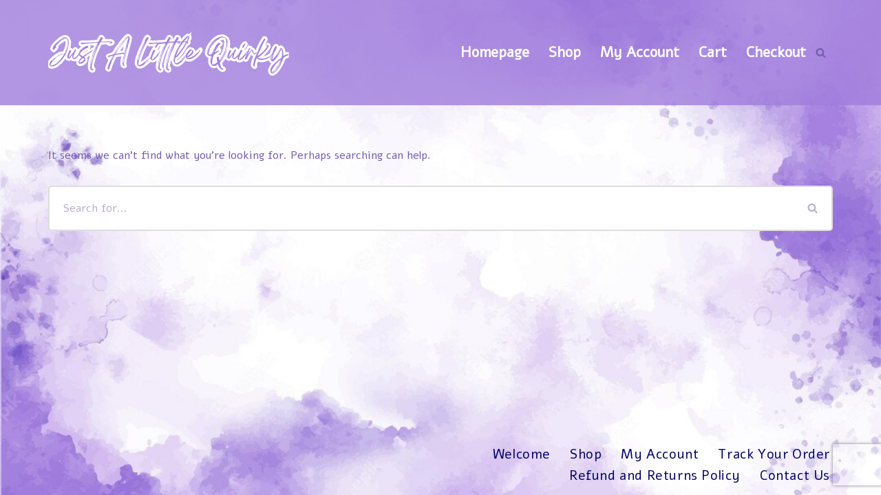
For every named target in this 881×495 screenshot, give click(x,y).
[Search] (821, 52)
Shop (565, 52)
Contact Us (795, 476)
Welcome (522, 454)
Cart (713, 52)
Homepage (494, 52)
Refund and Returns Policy (655, 476)
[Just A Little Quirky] (168, 52)
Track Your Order (774, 454)
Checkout (776, 52)
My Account (639, 52)
